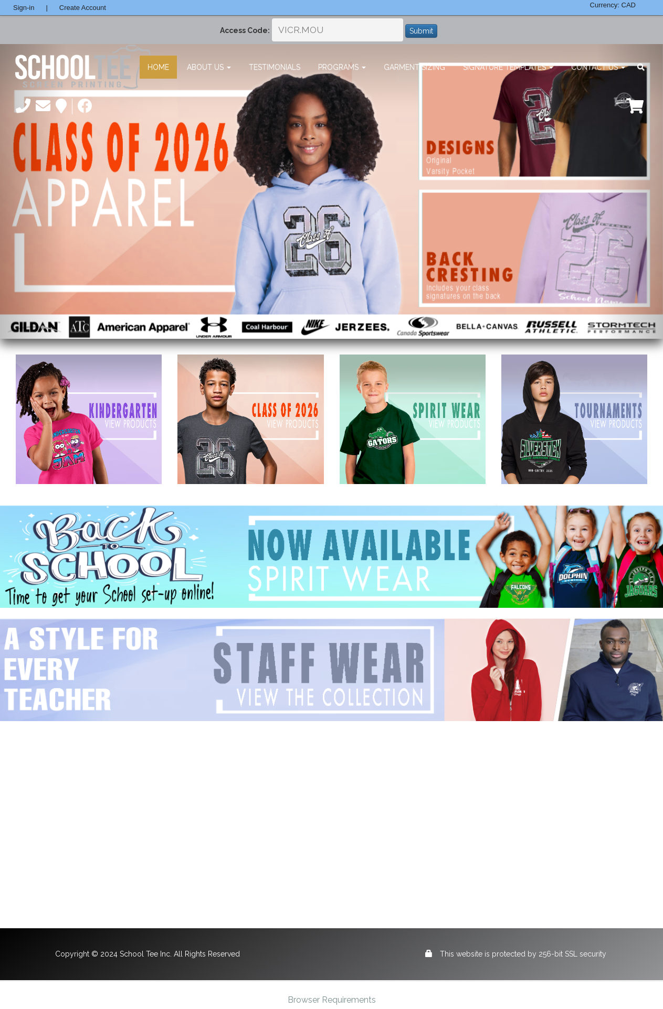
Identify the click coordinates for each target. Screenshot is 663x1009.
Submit (421, 31)
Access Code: (245, 30)
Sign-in (23, 8)
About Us (209, 67)
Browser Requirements (332, 1000)
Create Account (82, 8)
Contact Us (598, 67)
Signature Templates (508, 67)
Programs (342, 67)
